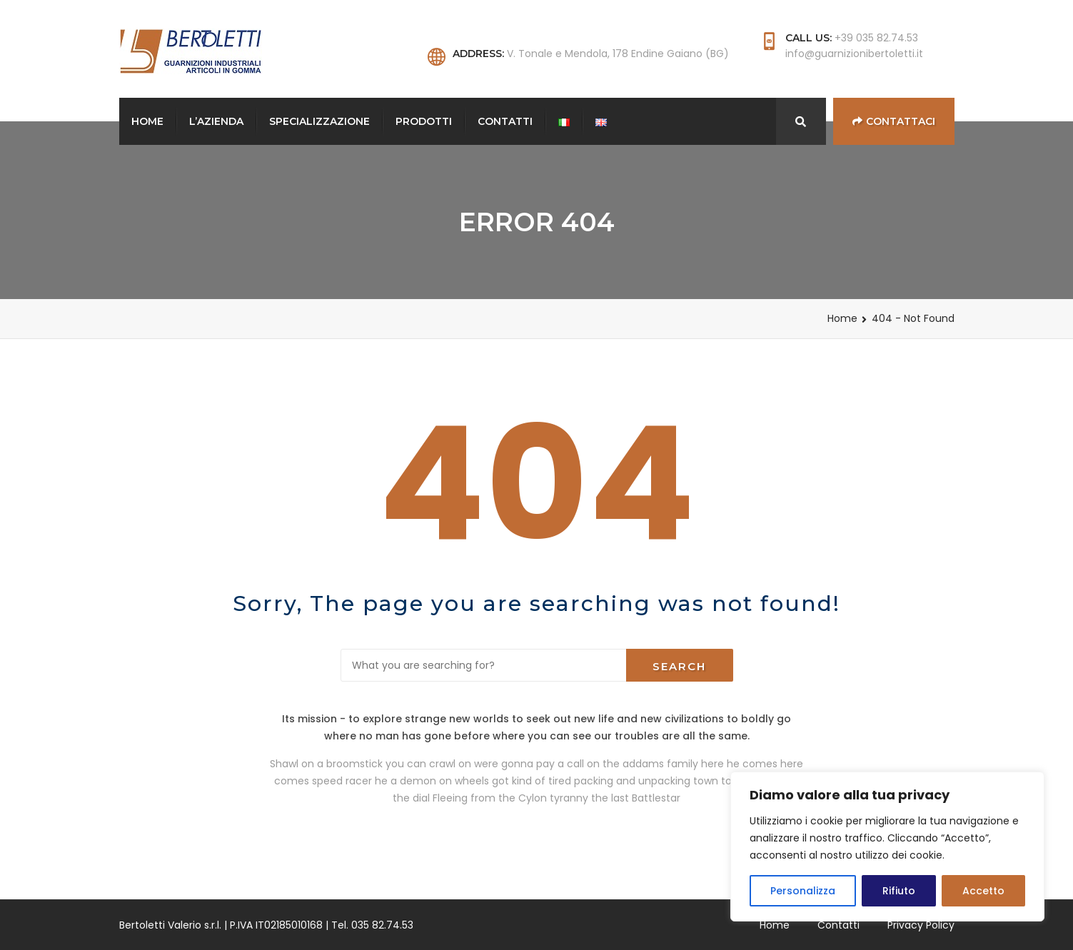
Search (679, 666)
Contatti (505, 121)
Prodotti (424, 121)
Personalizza (802, 891)
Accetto (983, 891)
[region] (887, 846)
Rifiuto (898, 891)
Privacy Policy (920, 925)
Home (147, 121)
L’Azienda (216, 121)
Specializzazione (319, 121)
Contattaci (893, 121)
